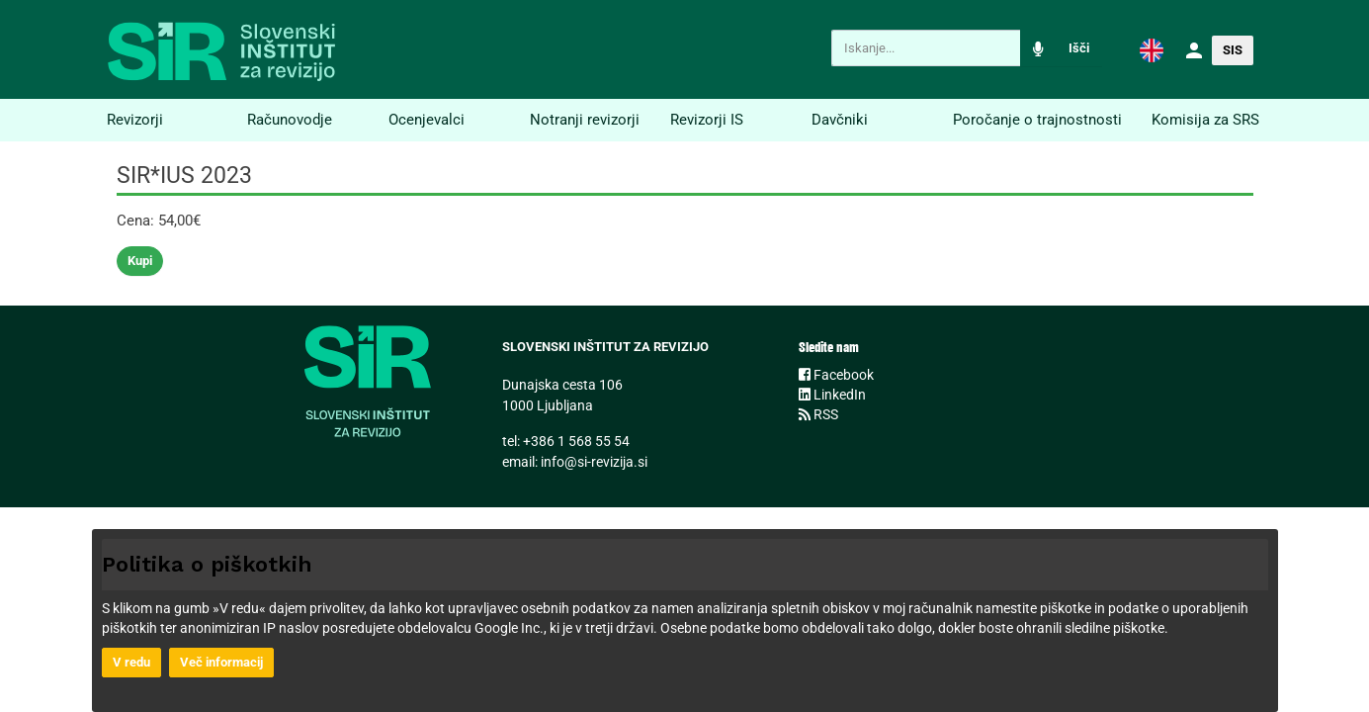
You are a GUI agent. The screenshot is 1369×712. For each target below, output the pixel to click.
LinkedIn (832, 394)
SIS (1232, 50)
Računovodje (289, 120)
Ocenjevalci (426, 120)
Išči (1079, 48)
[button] (1151, 49)
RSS (818, 414)
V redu (131, 662)
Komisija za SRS (1205, 120)
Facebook (836, 375)
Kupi (140, 260)
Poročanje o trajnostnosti (1037, 120)
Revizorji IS (706, 120)
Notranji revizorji (585, 120)
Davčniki (840, 120)
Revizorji (135, 120)
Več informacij (221, 662)
